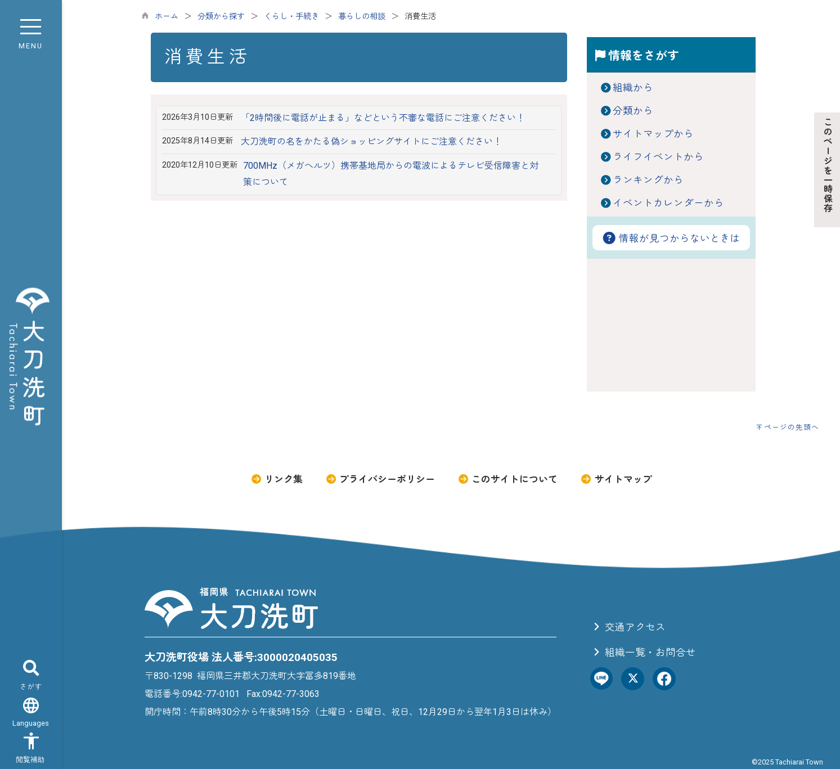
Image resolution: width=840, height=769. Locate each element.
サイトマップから (653, 134)
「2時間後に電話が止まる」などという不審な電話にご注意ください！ (383, 118)
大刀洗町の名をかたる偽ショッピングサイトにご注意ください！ (371, 141)
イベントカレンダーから (668, 203)
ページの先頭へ (791, 427)
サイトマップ (616, 479)
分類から (633, 110)
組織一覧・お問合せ (643, 652)
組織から (633, 87)
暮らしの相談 (361, 16)
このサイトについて (507, 479)
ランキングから (648, 180)
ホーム (166, 16)
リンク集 (276, 479)
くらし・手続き (291, 16)
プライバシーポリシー (380, 479)
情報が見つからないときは (671, 238)
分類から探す (221, 16)
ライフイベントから (658, 157)
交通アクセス (628, 627)
